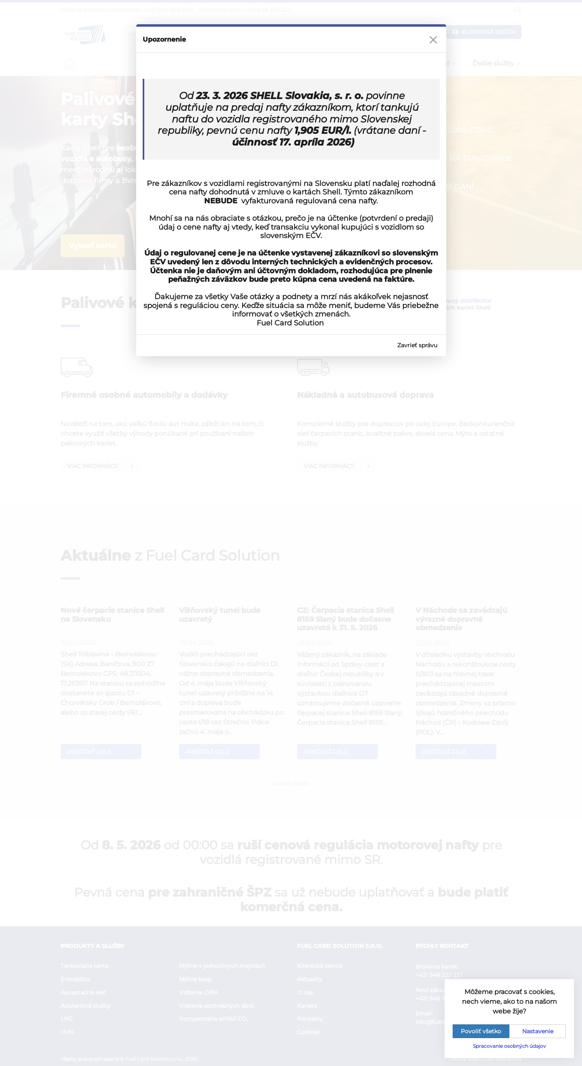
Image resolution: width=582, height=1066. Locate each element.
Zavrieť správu (417, 345)
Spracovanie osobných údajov (509, 1046)
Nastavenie (537, 1031)
